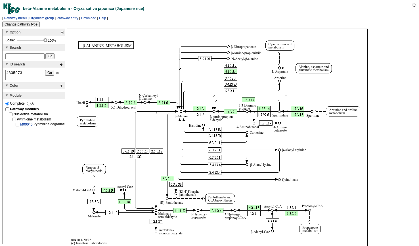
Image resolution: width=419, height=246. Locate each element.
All (31, 105)
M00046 (26, 126)
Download (88, 18)
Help (102, 18)
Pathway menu (15, 18)
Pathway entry (67, 18)
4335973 (24, 76)
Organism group (42, 18)
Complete (15, 105)
